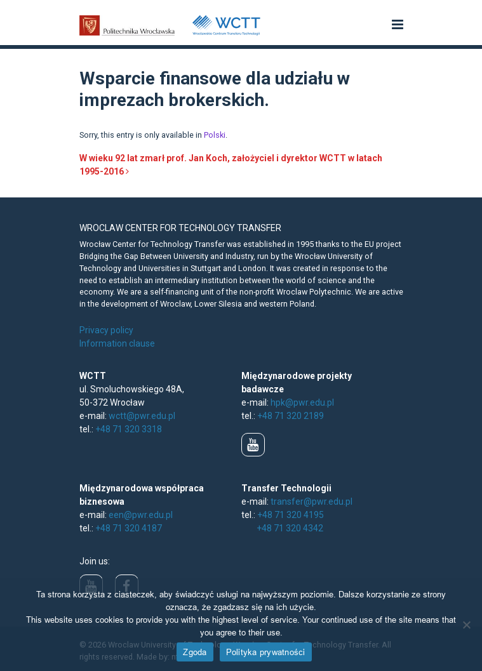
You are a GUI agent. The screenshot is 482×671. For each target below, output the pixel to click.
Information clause (117, 343)
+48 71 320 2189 (290, 416)
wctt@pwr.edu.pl (142, 416)
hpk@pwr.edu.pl (302, 402)
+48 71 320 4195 (290, 515)
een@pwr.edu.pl (141, 515)
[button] (397, 25)
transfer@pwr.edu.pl (311, 501)
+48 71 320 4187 (128, 528)
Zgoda (194, 652)
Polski (214, 135)
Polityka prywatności (265, 652)
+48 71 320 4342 (290, 528)
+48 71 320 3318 (128, 429)
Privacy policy (106, 330)
